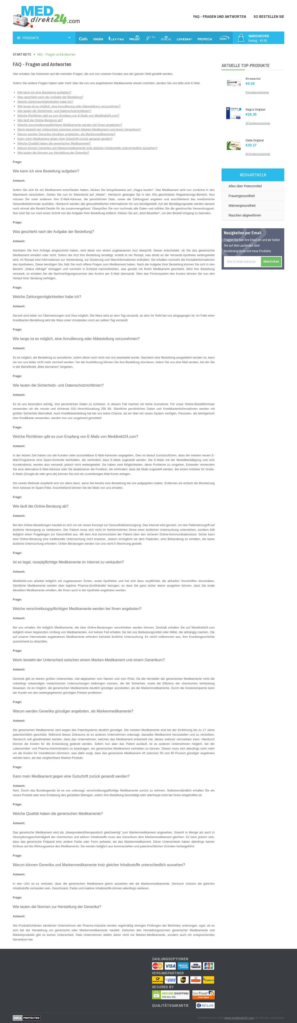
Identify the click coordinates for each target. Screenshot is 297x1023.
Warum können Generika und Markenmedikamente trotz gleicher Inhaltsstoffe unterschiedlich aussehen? (87, 148)
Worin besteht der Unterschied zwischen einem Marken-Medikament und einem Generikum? (79, 129)
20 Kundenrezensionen (257, 154)
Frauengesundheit (242, 196)
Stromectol (252, 79)
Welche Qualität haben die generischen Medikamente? (54, 143)
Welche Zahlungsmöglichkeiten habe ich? (45, 101)
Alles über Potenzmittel (245, 186)
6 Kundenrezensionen (257, 92)
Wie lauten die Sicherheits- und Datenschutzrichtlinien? (54, 111)
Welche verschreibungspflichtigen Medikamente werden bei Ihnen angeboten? (69, 125)
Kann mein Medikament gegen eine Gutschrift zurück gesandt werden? (64, 138)
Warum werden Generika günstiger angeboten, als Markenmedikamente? (66, 134)
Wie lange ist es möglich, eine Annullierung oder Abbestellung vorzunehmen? (68, 106)
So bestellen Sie (269, 16)
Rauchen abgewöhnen (245, 215)
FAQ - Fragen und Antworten (219, 16)
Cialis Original (254, 140)
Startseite (22, 54)
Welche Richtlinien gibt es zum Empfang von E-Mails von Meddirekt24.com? (68, 115)
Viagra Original (255, 109)
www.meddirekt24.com (239, 1018)
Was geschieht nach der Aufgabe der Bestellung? (50, 97)
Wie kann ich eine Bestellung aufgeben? (44, 92)
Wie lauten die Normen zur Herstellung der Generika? (53, 152)
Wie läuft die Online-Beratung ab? (40, 120)
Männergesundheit (242, 205)
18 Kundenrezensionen (257, 123)
